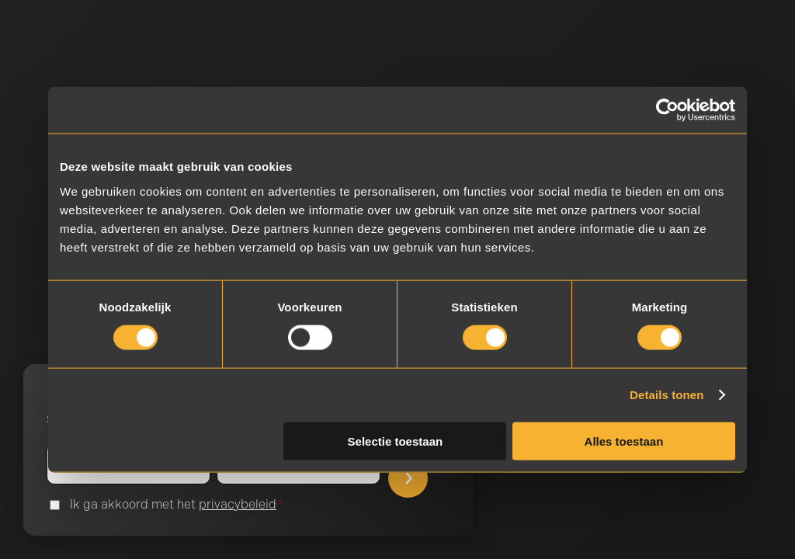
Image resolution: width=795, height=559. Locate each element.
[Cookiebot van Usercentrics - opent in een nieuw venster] (667, 110)
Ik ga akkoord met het (176, 504)
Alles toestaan (624, 440)
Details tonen (666, 394)
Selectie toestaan (395, 440)
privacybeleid (237, 504)
